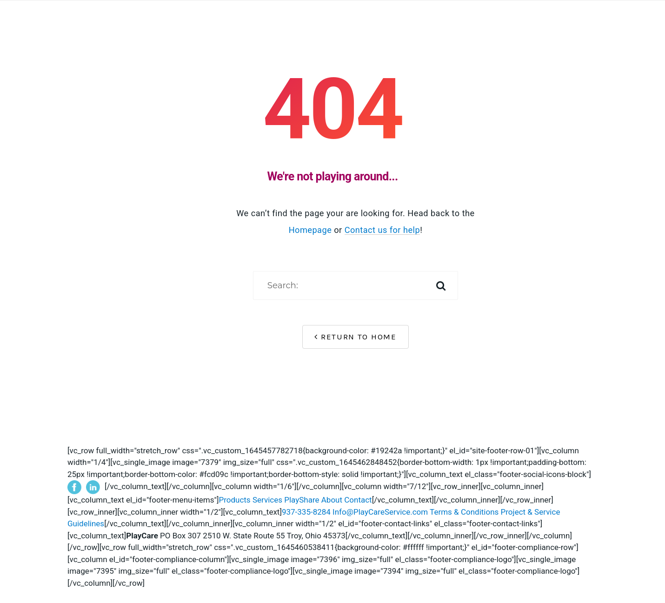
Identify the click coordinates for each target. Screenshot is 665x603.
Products (234, 499)
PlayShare (301, 499)
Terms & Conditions (464, 512)
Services (267, 499)
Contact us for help (382, 230)
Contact (358, 499)
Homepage (310, 230)
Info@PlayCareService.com (380, 512)
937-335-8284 (306, 512)
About (331, 499)
